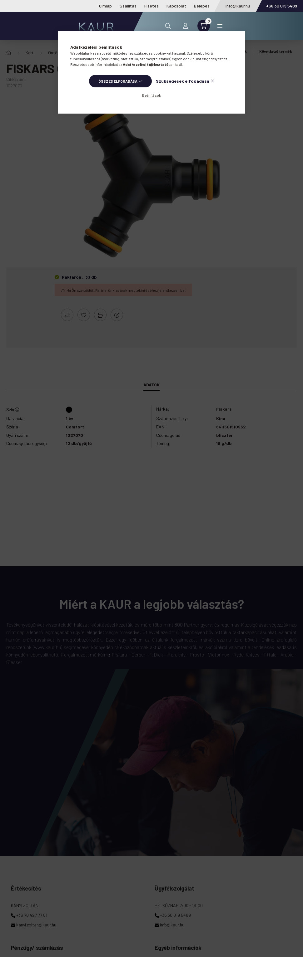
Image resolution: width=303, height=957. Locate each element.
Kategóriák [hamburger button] (219, 26)
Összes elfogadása (117, 81)
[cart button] (203, 26)
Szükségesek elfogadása (182, 81)
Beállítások (151, 95)
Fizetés (151, 5)
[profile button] (185, 26)
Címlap (105, 5)
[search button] (168, 26)
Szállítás (128, 5)
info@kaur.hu (238, 5)
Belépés (202, 5)
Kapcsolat (176, 5)
